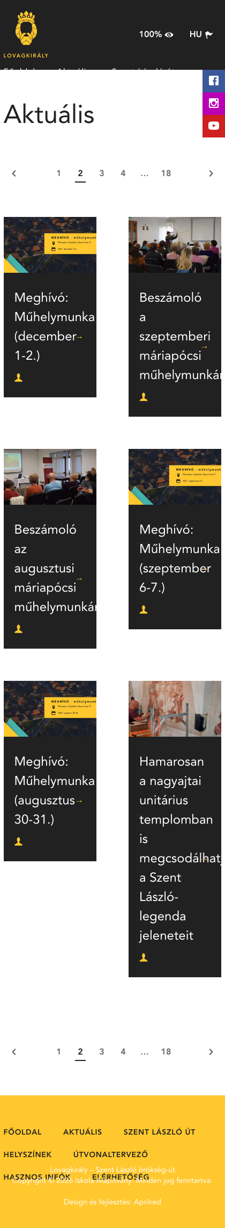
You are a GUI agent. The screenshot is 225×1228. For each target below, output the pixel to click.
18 (166, 174)
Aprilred (147, 1203)
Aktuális (74, 72)
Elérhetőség (109, 126)
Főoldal (19, 72)
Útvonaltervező (102, 99)
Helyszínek (26, 99)
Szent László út (143, 72)
